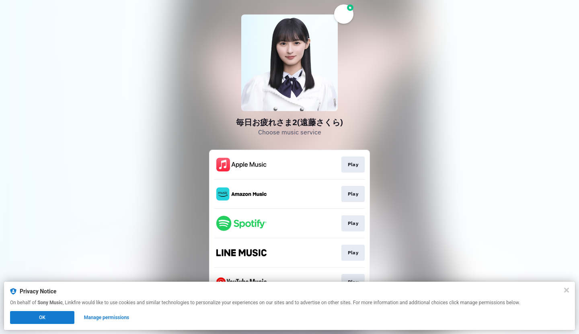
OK (42, 317)
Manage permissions (106, 317)
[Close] (566, 290)
